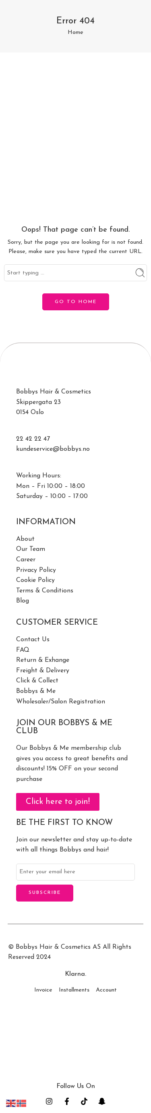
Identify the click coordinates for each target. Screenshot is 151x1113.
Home (75, 32)
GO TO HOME (76, 301)
